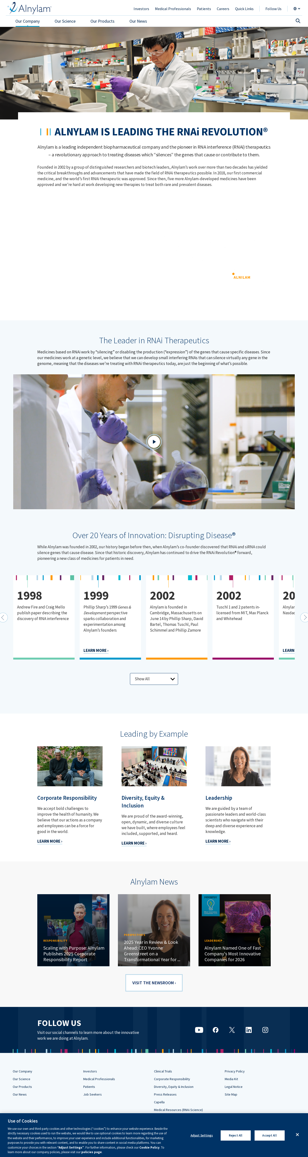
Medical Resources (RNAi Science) (178, 1110)
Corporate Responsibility (172, 1079)
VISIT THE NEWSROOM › (154, 982)
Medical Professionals (99, 1079)
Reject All (235, 1135)
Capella (159, 1102)
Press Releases (165, 1094)
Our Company (22, 1071)
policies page (91, 1152)
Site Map (231, 1094)
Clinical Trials (163, 1071)
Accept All (269, 1135)
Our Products (22, 1086)
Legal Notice (234, 1086)
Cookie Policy (149, 1147)
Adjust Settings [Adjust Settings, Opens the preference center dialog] (202, 1135)
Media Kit (231, 1079)
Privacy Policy (235, 1071)
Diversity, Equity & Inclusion (173, 1086)
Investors (90, 1071)
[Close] (297, 1134)
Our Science (21, 1079)
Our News (20, 1094)
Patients (89, 1086)
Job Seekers (92, 1094)
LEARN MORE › (96, 650)
